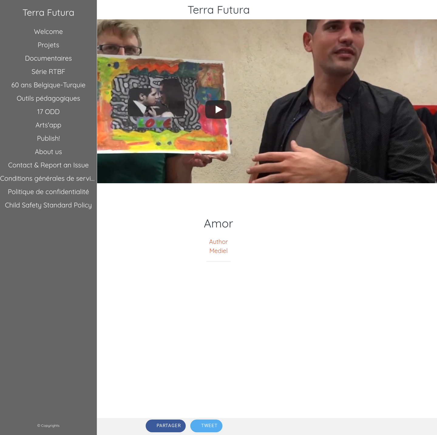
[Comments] (381, 426)
